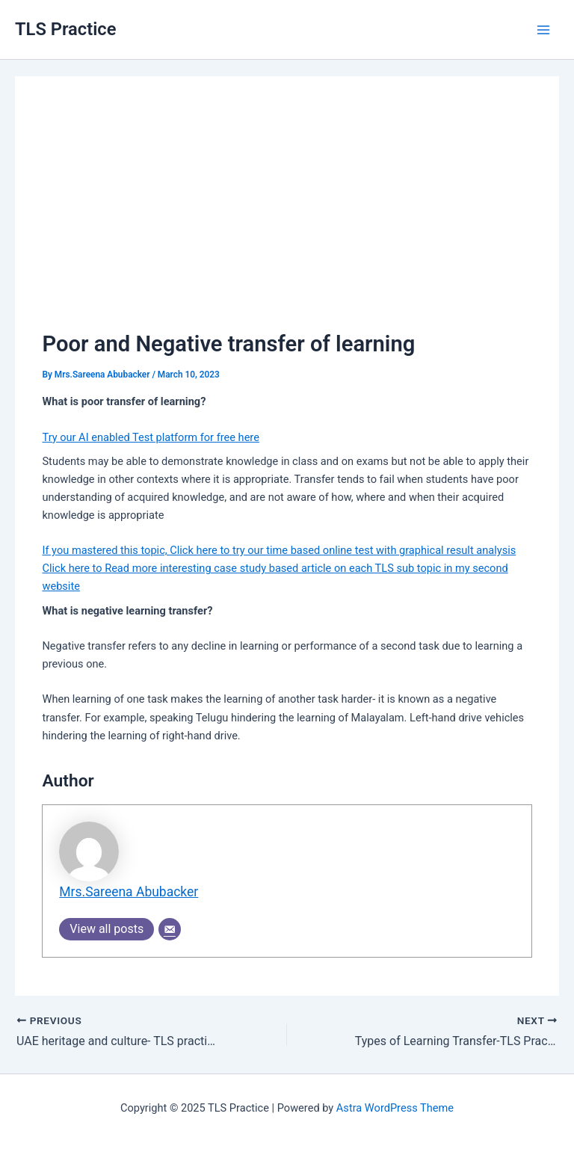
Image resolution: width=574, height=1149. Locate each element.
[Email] (169, 929)
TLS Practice (65, 29)
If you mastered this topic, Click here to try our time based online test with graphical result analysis (279, 550)
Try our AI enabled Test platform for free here (150, 437)
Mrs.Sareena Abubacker (128, 891)
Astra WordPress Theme (395, 1108)
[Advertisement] (287, 215)
